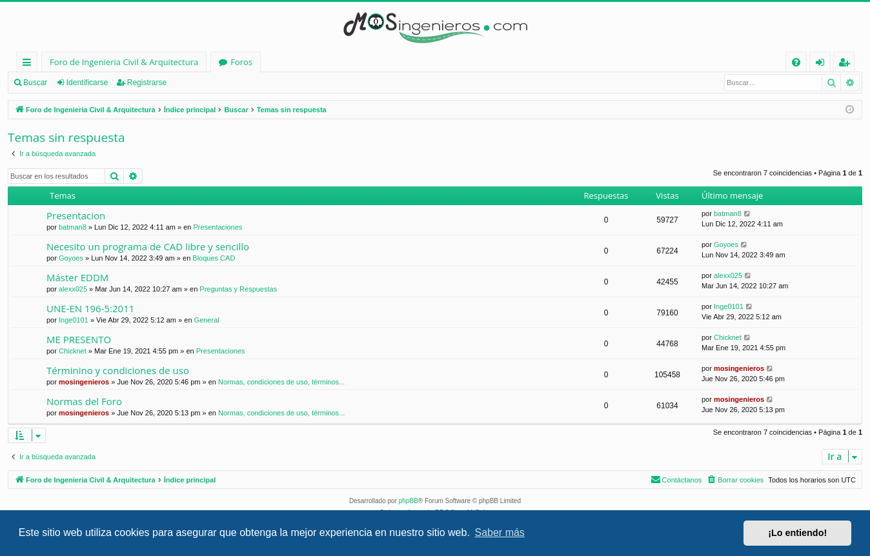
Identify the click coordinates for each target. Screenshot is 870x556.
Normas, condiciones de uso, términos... (281, 382)
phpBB (408, 500)
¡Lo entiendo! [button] (797, 533)
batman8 (72, 227)
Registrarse (147, 82)
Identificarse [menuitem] (823, 64)
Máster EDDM (77, 277)
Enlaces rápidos (29, 64)
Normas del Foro (84, 401)
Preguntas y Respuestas (238, 289)
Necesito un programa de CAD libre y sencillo (147, 246)
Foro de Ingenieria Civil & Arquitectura (124, 62)
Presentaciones (218, 227)
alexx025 (73, 289)
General (206, 320)
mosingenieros (84, 382)
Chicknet (72, 351)
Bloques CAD (213, 258)
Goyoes (71, 258)
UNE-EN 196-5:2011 (90, 308)
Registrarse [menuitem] (847, 64)
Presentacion (75, 215)
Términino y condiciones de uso (117, 370)
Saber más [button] (500, 532)
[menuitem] (796, 62)
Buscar (35, 82)
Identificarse (87, 82)
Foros (241, 62)
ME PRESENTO (78, 339)
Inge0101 (73, 320)
